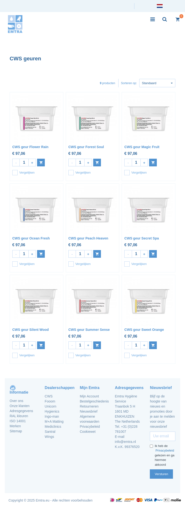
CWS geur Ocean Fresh (31, 238)
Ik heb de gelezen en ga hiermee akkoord (162, 455)
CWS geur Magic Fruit (141, 147)
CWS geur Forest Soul (86, 147)
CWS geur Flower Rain (30, 147)
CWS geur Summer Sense (89, 330)
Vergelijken (23, 172)
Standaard (157, 83)
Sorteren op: (129, 83)
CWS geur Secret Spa (141, 238)
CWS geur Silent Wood (30, 330)
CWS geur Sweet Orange (144, 330)
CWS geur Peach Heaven (88, 238)
